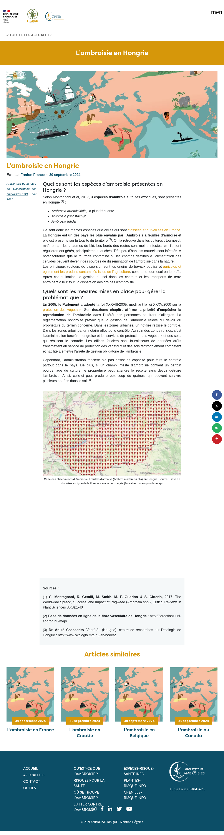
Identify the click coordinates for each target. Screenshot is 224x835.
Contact (31, 781)
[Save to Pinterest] (217, 439)
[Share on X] (217, 406)
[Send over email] (217, 428)
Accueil (30, 768)
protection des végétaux (62, 310)
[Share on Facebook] (217, 395)
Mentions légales (131, 822)
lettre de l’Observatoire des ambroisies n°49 (21, 189)
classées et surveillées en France (154, 230)
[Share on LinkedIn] (217, 417)
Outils (29, 788)
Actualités (33, 775)
